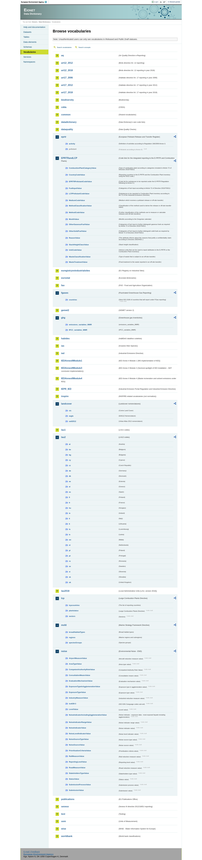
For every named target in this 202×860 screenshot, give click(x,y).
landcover (66, 404)
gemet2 (65, 310)
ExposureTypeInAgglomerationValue (84, 686)
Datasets (27, 32)
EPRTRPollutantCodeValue (80, 181)
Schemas (27, 47)
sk (70, 577)
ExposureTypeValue (77, 692)
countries (73, 300)
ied (62, 353)
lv (69, 535)
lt (69, 524)
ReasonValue (74, 238)
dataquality (67, 129)
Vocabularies (29, 52)
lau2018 (65, 591)
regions (72, 637)
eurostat (65, 278)
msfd (63, 625)
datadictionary (68, 122)
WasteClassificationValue (79, 257)
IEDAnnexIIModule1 (71, 361)
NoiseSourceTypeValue (79, 739)
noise (64, 651)
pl (69, 550)
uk (70, 582)
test (63, 814)
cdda (63, 107)
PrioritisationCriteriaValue (80, 751)
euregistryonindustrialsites (75, 270)
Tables (26, 37)
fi (69, 497)
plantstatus (73, 611)
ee (70, 481)
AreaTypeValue (75, 664)
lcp (62, 598)
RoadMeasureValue (77, 768)
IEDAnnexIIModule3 (71, 368)
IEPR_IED (66, 389)
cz (70, 465)
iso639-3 (72, 704)
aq (62, 55)
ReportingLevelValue (78, 762)
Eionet (34, 22)
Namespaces (29, 62)
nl (69, 545)
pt (70, 556)
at (69, 444)
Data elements (29, 42)
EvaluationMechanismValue (80, 681)
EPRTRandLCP (69, 158)
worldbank (66, 836)
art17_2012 (67, 85)
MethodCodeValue (76, 212)
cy (70, 460)
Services (27, 57)
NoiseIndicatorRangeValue (80, 722)
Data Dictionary (44, 22)
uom (63, 821)
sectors (72, 616)
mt (70, 540)
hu (70, 508)
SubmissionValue (76, 790)
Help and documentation (34, 27)
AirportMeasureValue (78, 658)
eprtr (63, 137)
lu (69, 529)
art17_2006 (67, 77)
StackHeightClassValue (79, 245)
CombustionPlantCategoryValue (82, 168)
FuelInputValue (75, 188)
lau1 (63, 430)
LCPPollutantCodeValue (79, 194)
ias (62, 346)
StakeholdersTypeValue (79, 773)
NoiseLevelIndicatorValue (80, 734)
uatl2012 (72, 421)
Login (156, 2)
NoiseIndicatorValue (77, 728)
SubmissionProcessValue (80, 785)
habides (65, 338)
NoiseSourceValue (77, 745)
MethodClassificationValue (80, 206)
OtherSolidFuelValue (77, 231)
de (70, 471)
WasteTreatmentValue (78, 262)
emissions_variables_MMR (80, 325)
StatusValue (74, 779)
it (69, 518)
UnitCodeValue (75, 250)
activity (72, 144)
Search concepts (84, 47)
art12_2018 (67, 70)
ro (70, 561)
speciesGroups (75, 643)
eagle (71, 416)
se (70, 566)
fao (63, 285)
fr (69, 503)
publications (67, 799)
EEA (35, 2)
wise (63, 829)
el (69, 487)
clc (70, 411)
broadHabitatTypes (77, 632)
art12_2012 (67, 63)
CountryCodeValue (77, 175)
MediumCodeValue (77, 200)
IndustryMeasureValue (78, 698)
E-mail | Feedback (31, 852)
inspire (64, 396)
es (70, 492)
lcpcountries (74, 605)
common (66, 114)
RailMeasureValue (76, 756)
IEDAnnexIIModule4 (71, 378)
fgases (64, 293)
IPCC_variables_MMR (78, 330)
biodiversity (67, 100)
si (69, 572)
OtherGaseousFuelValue (79, 224)
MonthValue (74, 219)
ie (69, 513)
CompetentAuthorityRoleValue (82, 669)
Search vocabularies (64, 47)
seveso (65, 806)
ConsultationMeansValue (79, 675)
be (70, 449)
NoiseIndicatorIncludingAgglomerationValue (88, 715)
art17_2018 (67, 92)
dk (70, 476)
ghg (63, 318)
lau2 (63, 437)
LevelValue (73, 709)
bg (70, 455)
